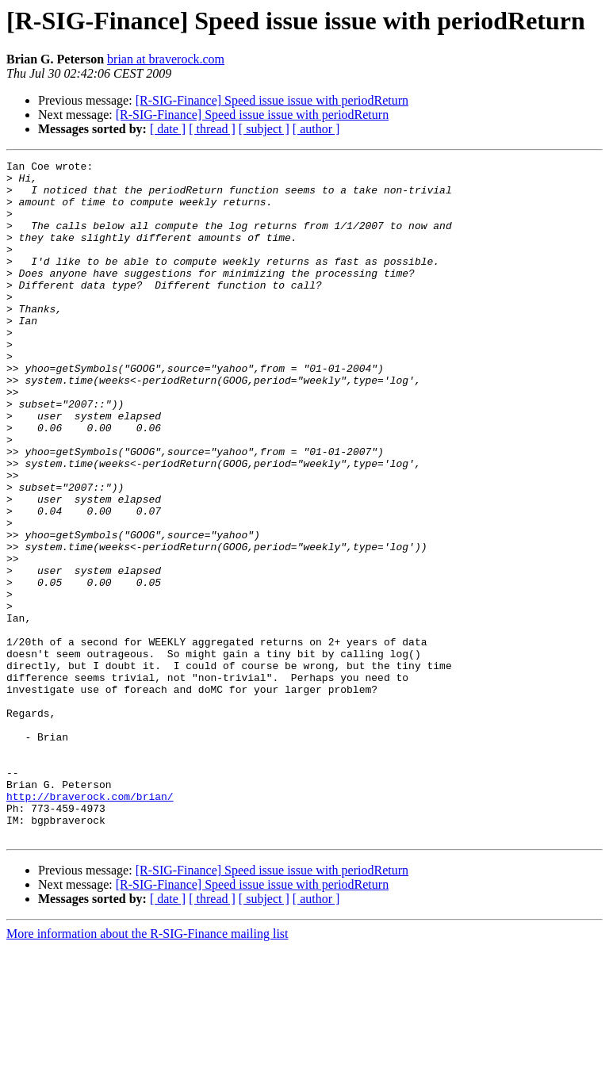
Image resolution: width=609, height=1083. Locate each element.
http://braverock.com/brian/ (90, 924)
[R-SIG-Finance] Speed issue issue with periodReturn (272, 100)
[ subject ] (264, 129)
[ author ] (316, 129)
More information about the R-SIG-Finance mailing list (147, 1069)
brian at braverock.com (165, 59)
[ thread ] (212, 129)
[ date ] (168, 129)
